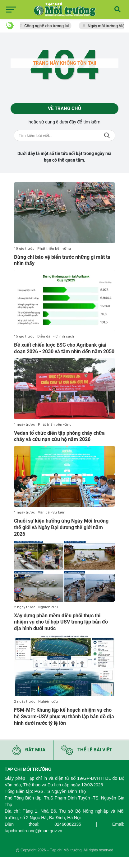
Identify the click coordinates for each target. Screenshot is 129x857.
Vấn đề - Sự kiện (51, 512)
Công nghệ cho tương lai (48, 25)
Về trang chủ (64, 108)
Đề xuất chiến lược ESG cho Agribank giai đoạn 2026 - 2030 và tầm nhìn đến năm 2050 (64, 348)
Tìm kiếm (107, 135)
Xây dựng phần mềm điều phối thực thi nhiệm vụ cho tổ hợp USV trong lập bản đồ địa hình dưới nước (61, 622)
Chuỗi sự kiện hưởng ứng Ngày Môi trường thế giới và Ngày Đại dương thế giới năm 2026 (61, 527)
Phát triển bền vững (54, 249)
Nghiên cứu (48, 607)
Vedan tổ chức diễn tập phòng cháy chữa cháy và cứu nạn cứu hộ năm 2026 (59, 436)
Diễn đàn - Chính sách (55, 336)
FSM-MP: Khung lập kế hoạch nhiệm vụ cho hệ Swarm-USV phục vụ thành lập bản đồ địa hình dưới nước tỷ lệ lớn (64, 716)
